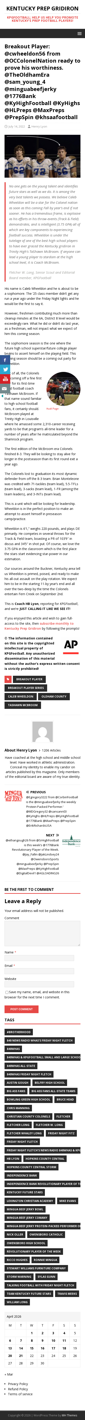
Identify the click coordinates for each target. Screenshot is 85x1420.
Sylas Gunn (46, 1277)
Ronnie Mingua (45, 1260)
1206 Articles (51, 750)
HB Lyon (13, 1159)
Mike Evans (67, 1201)
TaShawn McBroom (23, 705)
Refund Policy (18, 1389)
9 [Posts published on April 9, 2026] (42, 1340)
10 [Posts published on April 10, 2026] (53, 1340)
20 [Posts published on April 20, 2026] (10, 1356)
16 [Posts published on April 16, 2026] (42, 1348)
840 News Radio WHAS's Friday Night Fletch (40, 1040)
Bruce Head (65, 1099)
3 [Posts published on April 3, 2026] (53, 1333)
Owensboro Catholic (46, 1234)
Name (10, 952)
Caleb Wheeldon (20, 696)
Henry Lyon (39, 126)
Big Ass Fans (16, 1091)
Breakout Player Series (26, 688)
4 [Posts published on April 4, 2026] (64, 1333)
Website (10, 979)
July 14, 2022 (17, 126)
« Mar (9, 1374)
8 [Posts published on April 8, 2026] (32, 1340)
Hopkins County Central (45, 1159)
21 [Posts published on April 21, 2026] (21, 1356)
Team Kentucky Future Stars (29, 1294)
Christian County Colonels (28, 1116)
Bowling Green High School (28, 1099)
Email (9, 965)
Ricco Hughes (17, 1260)
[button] (79, 33)
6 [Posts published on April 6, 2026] (10, 1340)
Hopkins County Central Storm (31, 1167)
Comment (12, 918)
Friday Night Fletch (22, 1142)
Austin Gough (17, 1083)
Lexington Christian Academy (30, 1201)
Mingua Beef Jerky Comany (27, 1218)
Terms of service (20, 1394)
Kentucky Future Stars (25, 1192)
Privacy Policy (18, 1384)
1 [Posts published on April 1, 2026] (32, 1333)
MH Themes (69, 1415)
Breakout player (29, 679)
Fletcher (63, 1116)
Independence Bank (22, 1175)
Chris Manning (18, 1108)
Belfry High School (50, 1083)
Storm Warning (19, 1277)
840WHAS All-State (21, 1066)
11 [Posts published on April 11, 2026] (64, 1340)
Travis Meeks (67, 1294)
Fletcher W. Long (49, 1125)
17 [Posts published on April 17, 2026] (53, 1348)
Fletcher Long (18, 1125)
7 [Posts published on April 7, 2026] (21, 1340)
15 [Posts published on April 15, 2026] (32, 1348)
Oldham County (53, 696)
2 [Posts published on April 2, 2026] (42, 1333)
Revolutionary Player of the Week (34, 1251)
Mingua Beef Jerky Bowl (25, 1209)
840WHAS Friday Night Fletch (29, 1074)
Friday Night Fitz (61, 1133)
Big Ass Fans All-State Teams (53, 1091)
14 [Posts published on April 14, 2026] (21, 1348)
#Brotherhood (19, 1032)
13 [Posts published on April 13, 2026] (10, 1348)
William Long (17, 1302)
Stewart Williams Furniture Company (36, 1268)
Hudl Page (52, 408)
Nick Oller (15, 1234)
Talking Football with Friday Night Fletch (40, 1285)
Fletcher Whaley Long (24, 1133)
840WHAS (13, 1049)
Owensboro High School (26, 1243)
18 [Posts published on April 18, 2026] (64, 1348)
